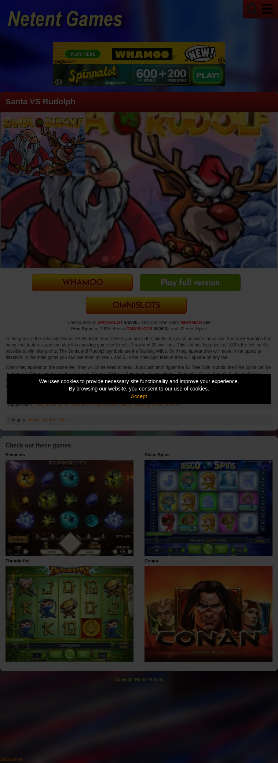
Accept (139, 396)
